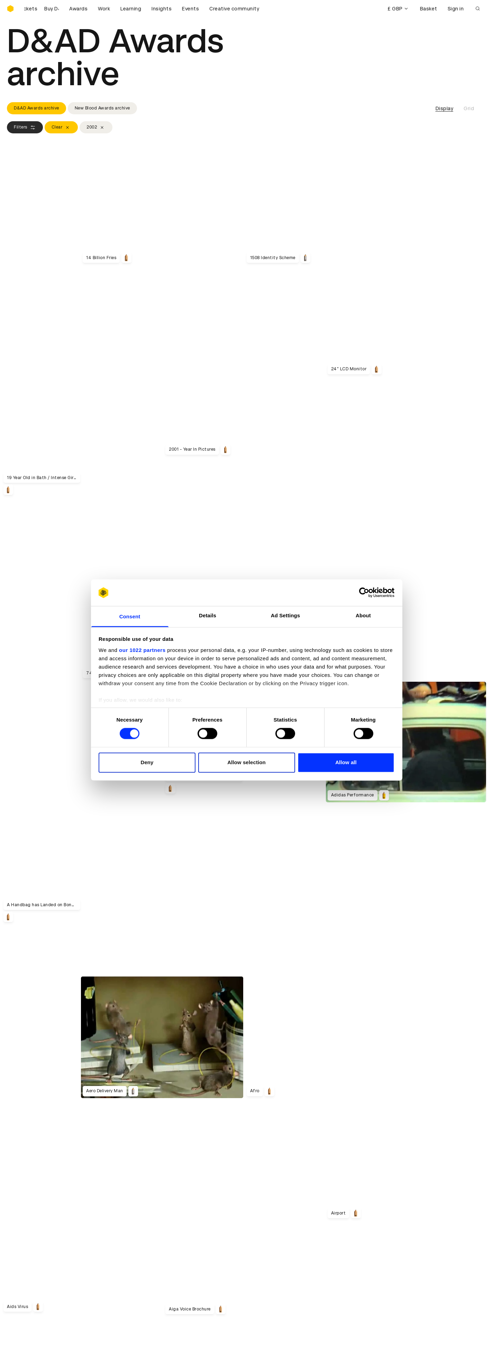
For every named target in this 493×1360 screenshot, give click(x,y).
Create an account (274, 1269)
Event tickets (23, 1294)
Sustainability (24, 1228)
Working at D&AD (150, 1212)
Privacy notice (146, 1278)
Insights (162, 8)
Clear (61, 127)
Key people (20, 1220)
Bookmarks (265, 1278)
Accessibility (145, 1286)
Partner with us (148, 1220)
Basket (428, 8)
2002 (96, 127)
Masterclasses (25, 1286)
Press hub (263, 1220)
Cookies (139, 1269)
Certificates (22, 1278)
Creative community (234, 8)
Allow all (346, 762)
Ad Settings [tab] (285, 615)
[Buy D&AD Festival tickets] (41, 8)
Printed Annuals (26, 1269)
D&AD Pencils (23, 1261)
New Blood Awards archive (102, 108)
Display (445, 108)
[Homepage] (10, 8)
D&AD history (23, 1212)
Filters (25, 127)
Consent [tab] (129, 616)
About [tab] (363, 615)
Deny (146, 762)
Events (190, 8)
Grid (469, 108)
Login (257, 1261)
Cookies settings (37, 1336)
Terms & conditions (153, 1261)
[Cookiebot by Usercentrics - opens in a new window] (364, 593)
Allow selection (246, 762)
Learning (130, 8)
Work (104, 8)
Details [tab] (207, 615)
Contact (261, 1212)
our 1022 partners (142, 650)
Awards (78, 8)
